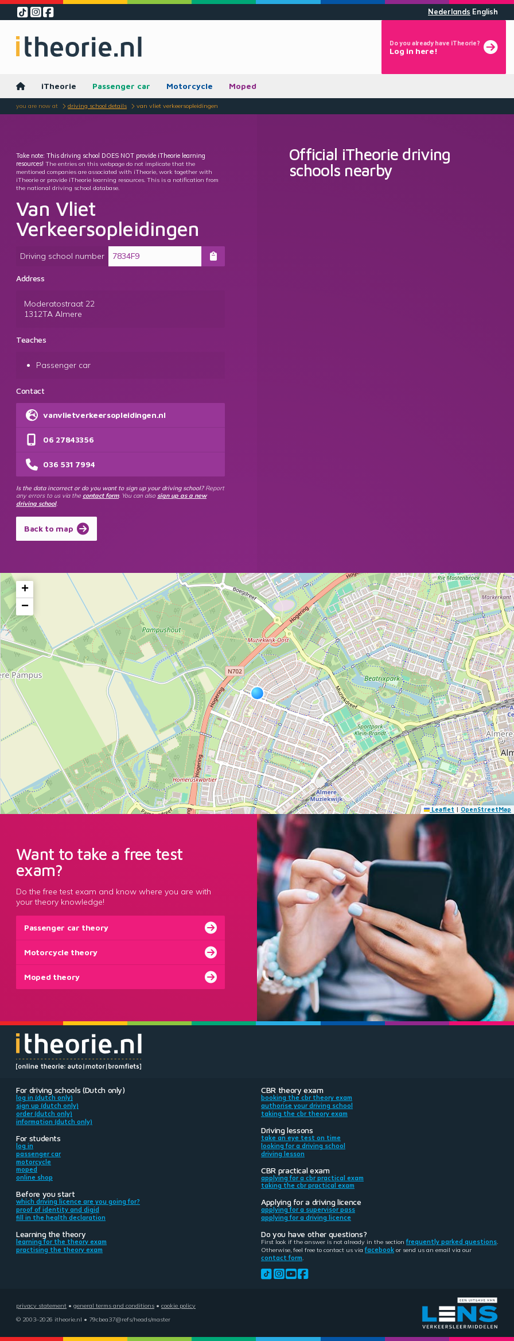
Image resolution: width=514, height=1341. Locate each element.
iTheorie (58, 86)
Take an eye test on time (301, 1138)
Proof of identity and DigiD (57, 1210)
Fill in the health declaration (61, 1218)
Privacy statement (41, 1305)
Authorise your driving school (307, 1106)
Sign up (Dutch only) (47, 1106)
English (485, 11)
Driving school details (97, 106)
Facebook (379, 1250)
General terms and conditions (113, 1305)
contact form (101, 495)
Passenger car (121, 86)
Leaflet (439, 809)
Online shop (34, 1177)
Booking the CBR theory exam (306, 1098)
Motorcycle (189, 86)
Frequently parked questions (451, 1242)
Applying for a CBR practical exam (312, 1178)
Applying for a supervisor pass (308, 1210)
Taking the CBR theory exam (304, 1114)
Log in (24, 1146)
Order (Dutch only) (44, 1114)
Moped (242, 86)
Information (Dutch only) (54, 1122)
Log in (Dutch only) (44, 1098)
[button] (257, 693)
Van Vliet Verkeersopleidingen (177, 106)
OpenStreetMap (486, 809)
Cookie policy (178, 1305)
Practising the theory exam (59, 1250)
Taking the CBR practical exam (308, 1185)
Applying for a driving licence (306, 1218)
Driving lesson (283, 1154)
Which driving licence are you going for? (78, 1201)
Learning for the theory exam (61, 1242)
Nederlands (449, 11)
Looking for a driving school (303, 1146)
